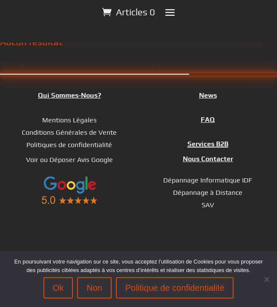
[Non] (266, 279)
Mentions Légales (69, 120)
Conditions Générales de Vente (69, 132)
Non (94, 288)
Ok (58, 288)
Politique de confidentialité (174, 288)
